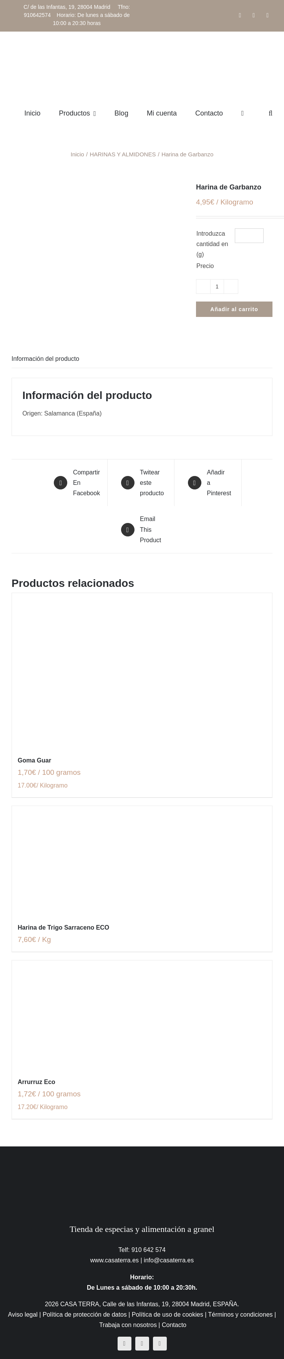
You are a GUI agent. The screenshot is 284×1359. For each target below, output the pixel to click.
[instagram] (142, 1344)
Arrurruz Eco (36, 1082)
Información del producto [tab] (45, 358)
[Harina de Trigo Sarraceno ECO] (142, 860)
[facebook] (124, 1344)
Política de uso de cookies (167, 1314)
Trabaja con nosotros (128, 1325)
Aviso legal (23, 1314)
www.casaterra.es (114, 1260)
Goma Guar (34, 760)
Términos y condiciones (240, 1314)
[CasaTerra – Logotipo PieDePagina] (142, 1161)
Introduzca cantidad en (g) (212, 244)
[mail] (160, 1344)
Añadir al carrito (234, 309)
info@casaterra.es (169, 1260)
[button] (270, 113)
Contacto (174, 1325)
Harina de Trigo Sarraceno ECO (63, 927)
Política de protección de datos (85, 1314)
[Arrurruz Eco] (142, 1014)
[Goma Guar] (142, 670)
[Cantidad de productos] (217, 286)
